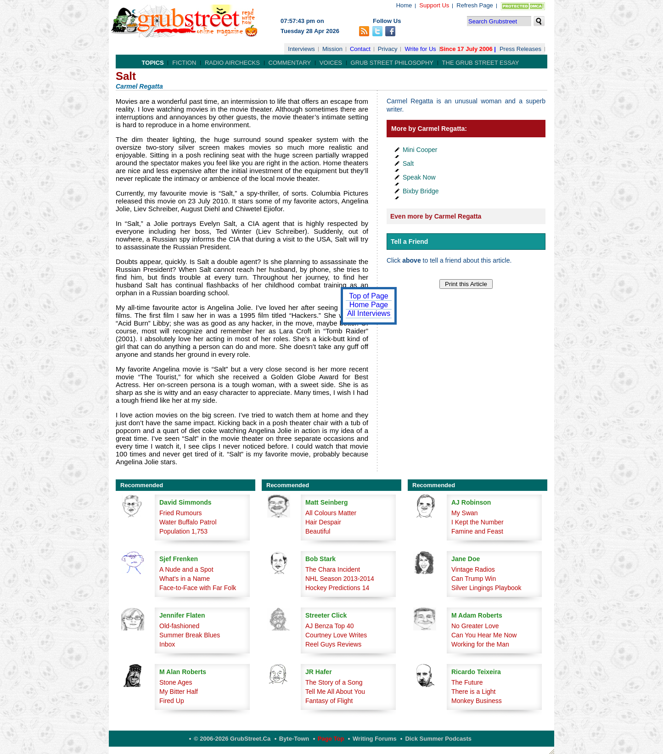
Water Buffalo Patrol (188, 522)
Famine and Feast (477, 531)
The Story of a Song (334, 682)
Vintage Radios (473, 569)
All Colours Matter (330, 513)
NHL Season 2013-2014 (339, 578)
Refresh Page (474, 5)
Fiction (184, 62)
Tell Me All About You (335, 691)
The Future (467, 682)
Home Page (368, 305)
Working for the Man (480, 644)
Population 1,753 (183, 531)
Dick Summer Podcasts (438, 738)
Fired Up (171, 700)
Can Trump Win (473, 578)
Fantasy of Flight (329, 700)
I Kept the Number (477, 522)
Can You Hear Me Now (484, 635)
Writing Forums (375, 738)
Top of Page (368, 296)
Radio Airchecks (232, 62)
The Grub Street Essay (480, 62)
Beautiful (317, 531)
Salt (408, 163)
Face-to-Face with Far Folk (197, 587)
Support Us (434, 5)
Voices (331, 62)
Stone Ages (175, 682)
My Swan (464, 513)
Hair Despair (323, 522)
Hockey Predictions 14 (337, 587)
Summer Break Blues (189, 635)
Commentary (290, 62)
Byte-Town (294, 738)
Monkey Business (476, 700)
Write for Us (420, 48)
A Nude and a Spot (186, 569)
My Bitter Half (178, 691)
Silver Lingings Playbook (486, 587)
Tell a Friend (409, 241)
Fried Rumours (180, 513)
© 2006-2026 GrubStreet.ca (232, 738)
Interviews (301, 48)
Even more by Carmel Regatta (435, 216)
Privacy (388, 48)
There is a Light (473, 691)
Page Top (331, 738)
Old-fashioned (179, 626)
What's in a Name (184, 578)
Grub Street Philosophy (392, 62)
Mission (332, 48)
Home (404, 5)
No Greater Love (475, 626)
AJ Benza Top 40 (329, 626)
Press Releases (520, 48)
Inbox (167, 644)
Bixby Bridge (421, 191)
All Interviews (368, 313)
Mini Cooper (420, 149)
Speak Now (419, 177)
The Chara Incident (332, 569)
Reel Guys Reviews (333, 644)
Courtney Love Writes (336, 635)
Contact (360, 48)
